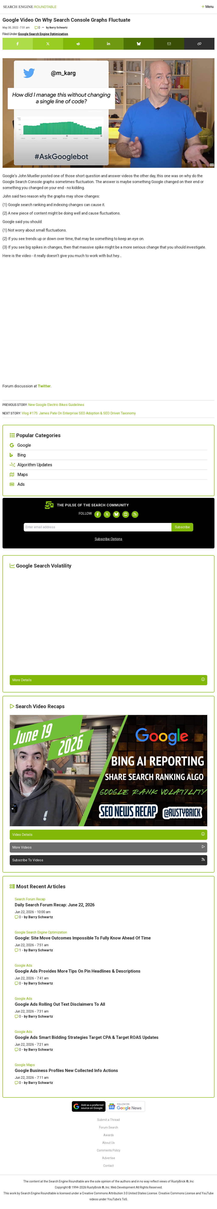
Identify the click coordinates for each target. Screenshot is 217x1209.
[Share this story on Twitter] (48, 44)
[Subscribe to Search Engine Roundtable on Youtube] (125, 514)
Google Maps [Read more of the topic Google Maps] (25, 1065)
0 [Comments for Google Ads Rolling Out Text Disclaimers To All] (18, 1016)
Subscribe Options (108, 539)
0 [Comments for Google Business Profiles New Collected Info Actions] (18, 1083)
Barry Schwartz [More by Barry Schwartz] (40, 917)
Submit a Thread (108, 1119)
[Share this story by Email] (169, 44)
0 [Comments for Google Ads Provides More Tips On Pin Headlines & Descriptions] (18, 983)
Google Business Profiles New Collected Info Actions (66, 1070)
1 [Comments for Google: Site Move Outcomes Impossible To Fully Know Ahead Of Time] (18, 950)
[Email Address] (97, 527)
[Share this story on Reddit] (78, 44)
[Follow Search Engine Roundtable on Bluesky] (116, 514)
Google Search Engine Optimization (43, 34)
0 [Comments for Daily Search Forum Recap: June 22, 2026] (18, 917)
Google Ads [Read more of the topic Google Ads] (23, 965)
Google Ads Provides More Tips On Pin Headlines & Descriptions (77, 971)
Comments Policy (108, 1150)
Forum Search (108, 1127)
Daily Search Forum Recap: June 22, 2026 (55, 904)
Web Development (123, 1187)
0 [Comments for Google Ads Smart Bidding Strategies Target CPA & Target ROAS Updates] (18, 1050)
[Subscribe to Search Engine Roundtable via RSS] (135, 514)
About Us (108, 1142)
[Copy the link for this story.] (199, 44)
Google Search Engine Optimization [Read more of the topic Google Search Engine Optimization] (41, 932)
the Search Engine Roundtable (64, 1181)
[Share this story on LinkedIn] (108, 44)
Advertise (108, 1158)
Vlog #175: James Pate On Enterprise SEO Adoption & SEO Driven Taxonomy (79, 413)
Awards (108, 1135)
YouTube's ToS (117, 1199)
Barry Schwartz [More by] (58, 27)
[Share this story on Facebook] (18, 44)
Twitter (44, 386)
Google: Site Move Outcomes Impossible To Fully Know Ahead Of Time (83, 938)
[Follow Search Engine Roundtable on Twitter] (107, 514)
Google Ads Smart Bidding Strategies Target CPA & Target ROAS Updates (87, 1037)
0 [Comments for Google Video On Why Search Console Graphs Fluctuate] (37, 27)
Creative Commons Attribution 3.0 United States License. (120, 1193)
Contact (108, 1165)
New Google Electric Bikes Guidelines (56, 405)
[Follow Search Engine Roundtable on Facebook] (97, 514)
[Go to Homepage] (29, 7)
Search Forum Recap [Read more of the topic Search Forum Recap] (30, 899)
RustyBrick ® (95, 1187)
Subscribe (182, 527)
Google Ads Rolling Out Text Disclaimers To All (60, 1004)
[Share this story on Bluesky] (139, 44)
